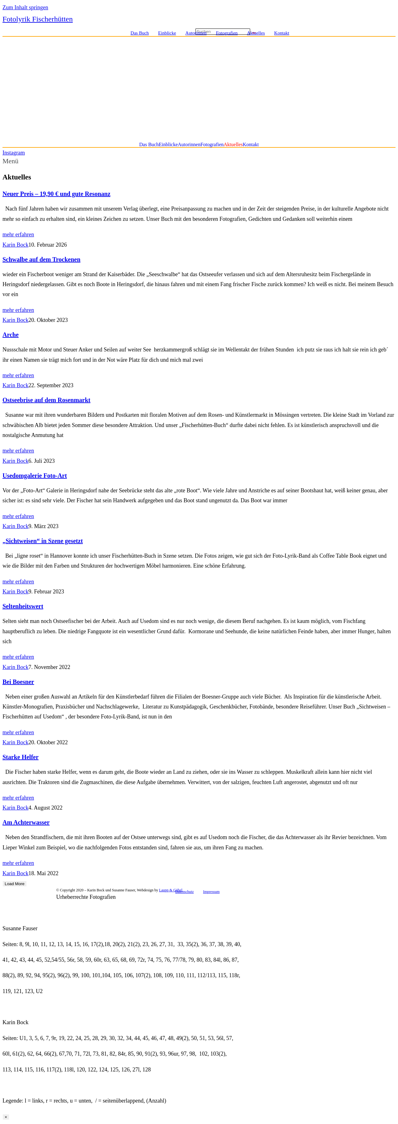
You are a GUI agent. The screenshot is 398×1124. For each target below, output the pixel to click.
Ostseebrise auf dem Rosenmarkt (46, 400)
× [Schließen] (6, 1117)
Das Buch (140, 32)
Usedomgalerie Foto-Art (34, 475)
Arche (10, 334)
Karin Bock (15, 245)
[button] (199, 161)
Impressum (211, 891)
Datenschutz (184, 891)
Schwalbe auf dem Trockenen (41, 259)
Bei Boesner (18, 681)
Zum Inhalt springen (25, 7)
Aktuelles (256, 32)
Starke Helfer (20, 757)
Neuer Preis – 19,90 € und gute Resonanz (56, 193)
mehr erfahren (18, 234)
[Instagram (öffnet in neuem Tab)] (377, 32)
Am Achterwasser (26, 822)
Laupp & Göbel (170, 890)
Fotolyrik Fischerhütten (37, 19)
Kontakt (281, 32)
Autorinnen (195, 32)
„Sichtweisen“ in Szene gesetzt (42, 540)
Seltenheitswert (22, 606)
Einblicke (167, 32)
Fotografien (227, 32)
